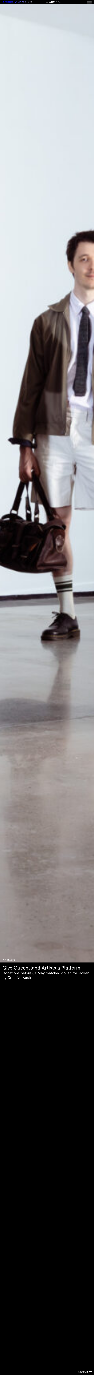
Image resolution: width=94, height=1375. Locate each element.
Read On (83, 1371)
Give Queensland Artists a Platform (41, 968)
